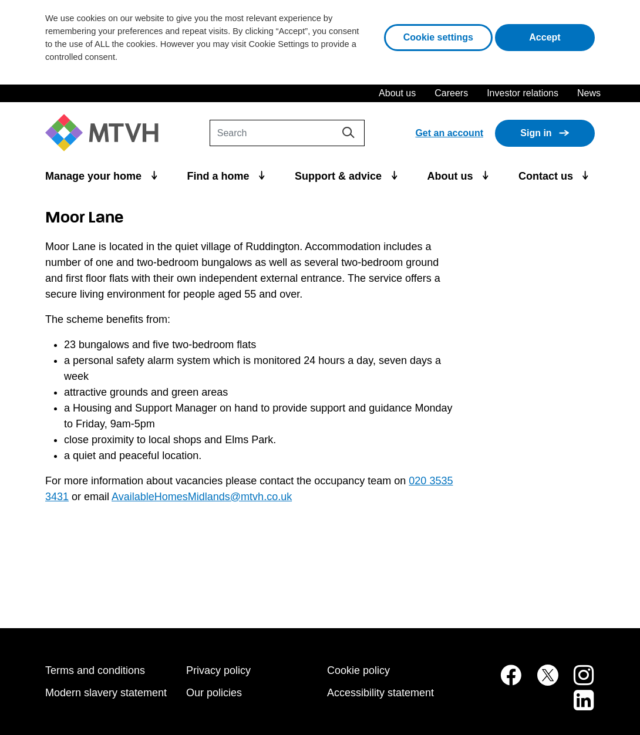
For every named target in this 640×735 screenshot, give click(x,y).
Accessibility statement (380, 693)
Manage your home (94, 176)
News (589, 93)
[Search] (287, 133)
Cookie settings (438, 37)
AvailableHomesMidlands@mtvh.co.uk (202, 497)
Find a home (219, 176)
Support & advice (340, 176)
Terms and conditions (95, 670)
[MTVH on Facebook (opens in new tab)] (504, 681)
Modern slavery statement (106, 693)
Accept (562, 36)
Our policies (214, 693)
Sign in (535, 133)
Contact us (547, 176)
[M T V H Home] (106, 133)
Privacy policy (218, 670)
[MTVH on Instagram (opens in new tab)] (578, 681)
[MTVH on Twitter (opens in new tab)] (541, 681)
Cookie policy (358, 670)
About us (397, 93)
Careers (451, 93)
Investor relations (522, 93)
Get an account (449, 133)
